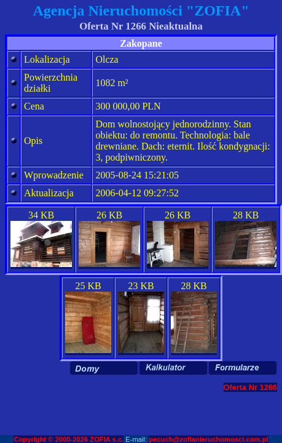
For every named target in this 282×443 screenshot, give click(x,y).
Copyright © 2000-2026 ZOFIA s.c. (68, 439)
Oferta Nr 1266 (251, 387)
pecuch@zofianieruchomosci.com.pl (208, 439)
